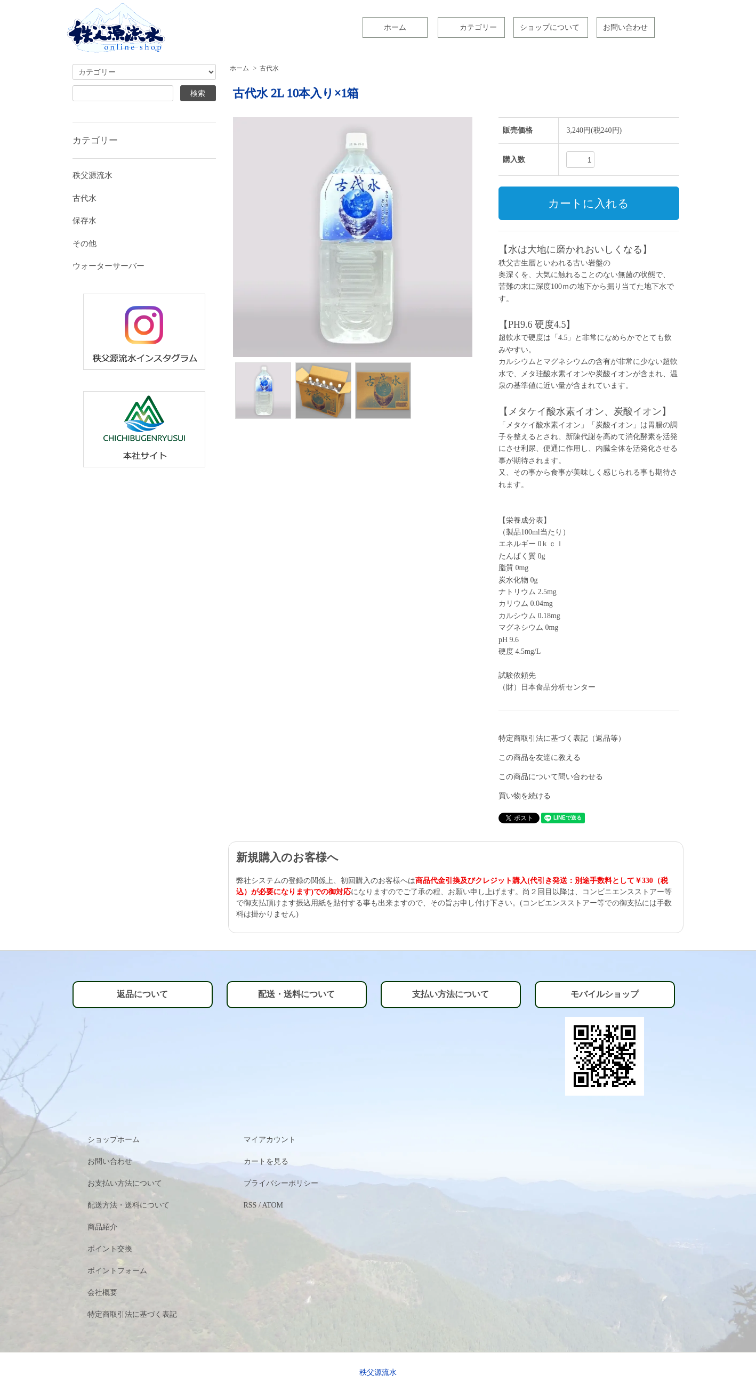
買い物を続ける (524, 796)
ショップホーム (113, 1140)
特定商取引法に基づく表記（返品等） (561, 738)
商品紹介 (102, 1227)
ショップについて (550, 27)
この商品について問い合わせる (550, 777)
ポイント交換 (109, 1249)
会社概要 (102, 1293)
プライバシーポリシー (281, 1183)
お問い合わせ (625, 27)
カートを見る (266, 1161)
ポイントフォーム (117, 1271)
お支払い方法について (124, 1183)
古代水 (269, 68)
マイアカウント (270, 1140)
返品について (142, 994)
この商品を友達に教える (539, 758)
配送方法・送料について (128, 1205)
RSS (250, 1205)
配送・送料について (296, 994)
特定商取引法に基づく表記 (132, 1314)
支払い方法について (450, 994)
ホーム (395, 27)
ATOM (272, 1205)
